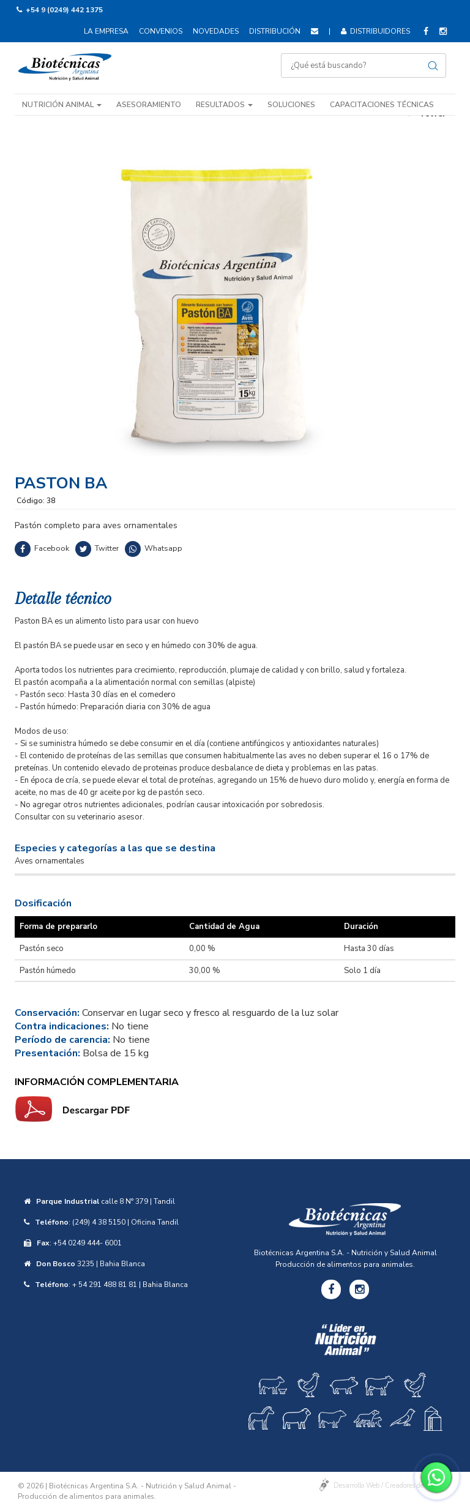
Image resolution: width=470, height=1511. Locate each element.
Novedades (216, 31)
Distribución (274, 31)
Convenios (160, 31)
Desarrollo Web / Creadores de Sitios (388, 1485)
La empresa (106, 31)
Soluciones (291, 105)
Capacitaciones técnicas (382, 105)
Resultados (224, 105)
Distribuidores (375, 31)
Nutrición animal (62, 105)
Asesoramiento (148, 105)
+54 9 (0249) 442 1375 (64, 10)
